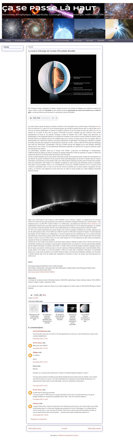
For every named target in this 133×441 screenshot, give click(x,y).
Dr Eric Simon (37, 343)
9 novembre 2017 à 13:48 (40, 399)
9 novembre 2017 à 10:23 (40, 385)
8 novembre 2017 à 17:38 (40, 348)
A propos (111, 40)
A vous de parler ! (20, 40)
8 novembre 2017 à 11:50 (40, 338)
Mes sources (35, 40)
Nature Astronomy (92, 224)
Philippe (35, 352)
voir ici (98, 126)
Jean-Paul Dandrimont (40, 331)
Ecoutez (8, 40)
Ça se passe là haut (49, 9)
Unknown (36, 403)
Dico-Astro (89, 40)
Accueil (64, 428)
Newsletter (100, 40)
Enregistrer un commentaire (39, 419)
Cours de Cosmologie (62, 40)
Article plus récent (34, 428)
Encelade (35, 298)
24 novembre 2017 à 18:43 (40, 415)
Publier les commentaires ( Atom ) (68, 435)
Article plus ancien (94, 428)
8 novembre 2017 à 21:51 (40, 362)
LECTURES (47, 40)
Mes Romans (77, 40)
